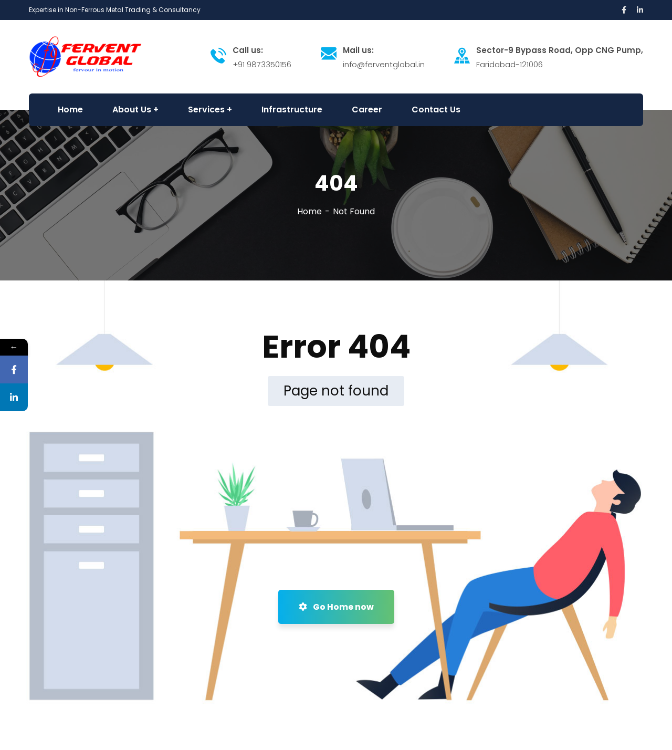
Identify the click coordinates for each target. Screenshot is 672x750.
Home (309, 211)
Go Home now (336, 607)
